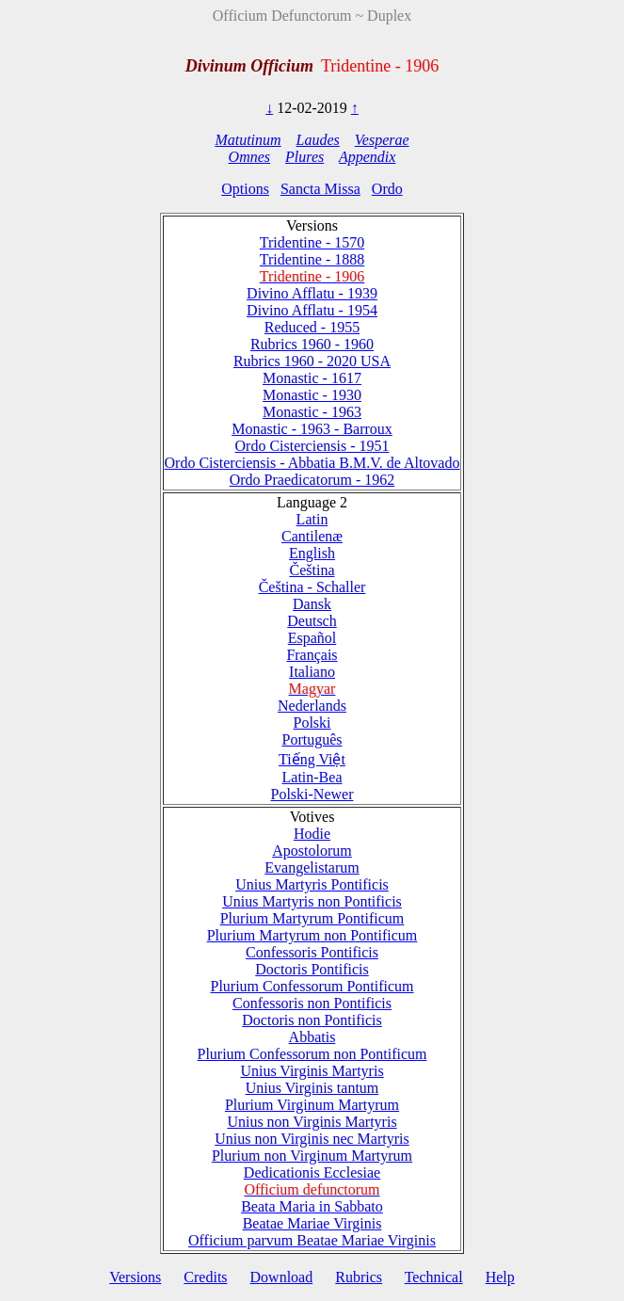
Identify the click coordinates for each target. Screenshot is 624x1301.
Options (245, 189)
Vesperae (382, 140)
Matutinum (247, 140)
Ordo (387, 189)
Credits (205, 1277)
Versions (135, 1277)
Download (281, 1277)
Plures (304, 157)
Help (500, 1277)
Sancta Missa (320, 189)
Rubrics (358, 1277)
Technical (434, 1277)
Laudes (318, 140)
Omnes (249, 157)
